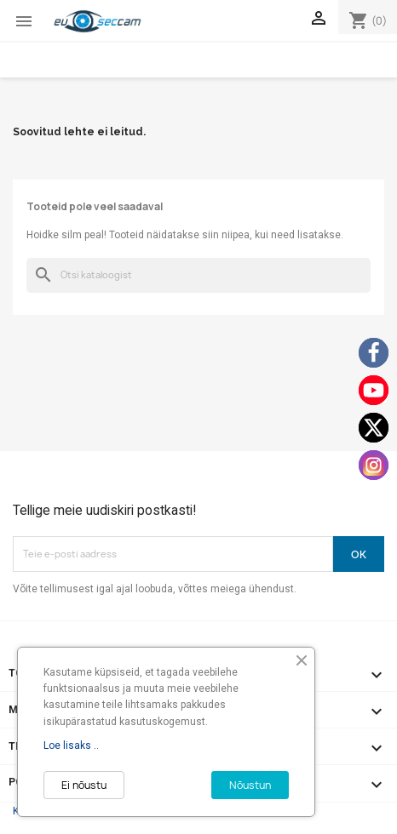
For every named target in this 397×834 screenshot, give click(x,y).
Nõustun (250, 785)
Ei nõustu (83, 785)
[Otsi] (198, 275)
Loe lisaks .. (71, 745)
